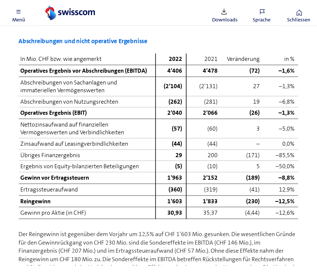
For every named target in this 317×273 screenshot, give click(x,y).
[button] (18, 13)
